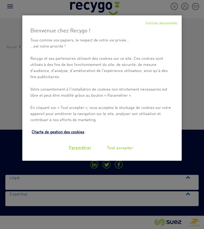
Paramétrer (80, 147)
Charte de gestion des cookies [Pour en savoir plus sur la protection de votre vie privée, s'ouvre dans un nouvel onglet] (58, 131)
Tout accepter (120, 147)
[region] (102, 88)
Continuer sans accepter (161, 22)
